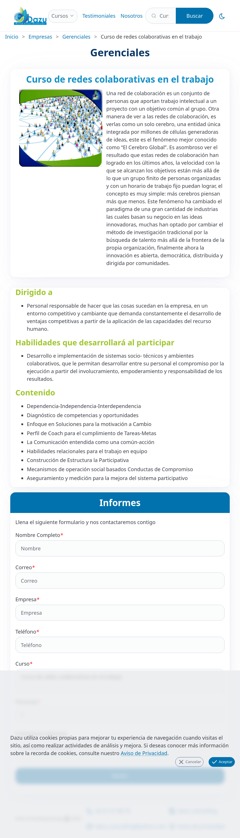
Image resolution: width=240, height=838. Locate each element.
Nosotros (132, 15)
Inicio (11, 36)
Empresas (40, 36)
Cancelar (189, 762)
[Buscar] (160, 16)
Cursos (59, 15)
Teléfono (120, 640)
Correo (120, 576)
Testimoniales (99, 15)
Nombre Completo (120, 544)
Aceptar (222, 762)
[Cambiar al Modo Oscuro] (222, 15)
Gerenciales (76, 36)
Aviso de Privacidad (144, 753)
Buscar (194, 15)
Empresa (120, 608)
